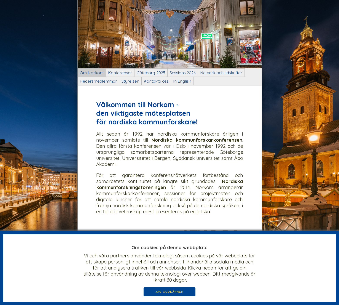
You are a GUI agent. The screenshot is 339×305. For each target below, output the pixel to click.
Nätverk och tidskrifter (221, 72)
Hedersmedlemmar (98, 81)
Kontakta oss (156, 81)
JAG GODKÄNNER (169, 291)
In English (182, 81)
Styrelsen (130, 81)
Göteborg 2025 (151, 72)
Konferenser (120, 72)
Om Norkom (92, 72)
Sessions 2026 (183, 72)
